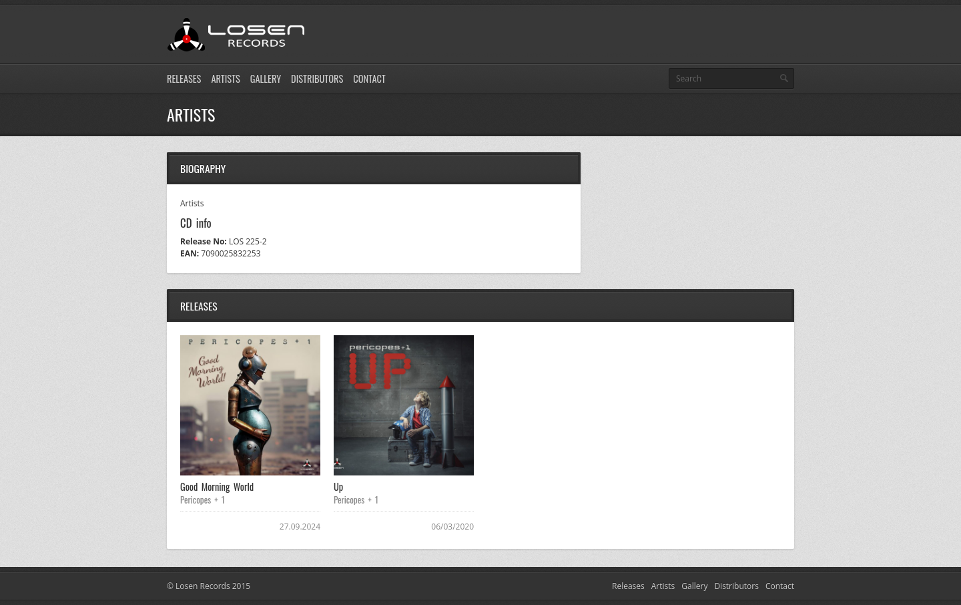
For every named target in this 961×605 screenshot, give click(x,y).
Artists (225, 78)
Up (338, 486)
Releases (184, 78)
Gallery (265, 78)
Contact (369, 78)
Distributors (317, 78)
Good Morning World (217, 486)
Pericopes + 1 (202, 499)
